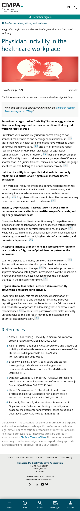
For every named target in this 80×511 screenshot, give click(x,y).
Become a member (24, 457)
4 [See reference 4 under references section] (53, 200)
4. (7, 377)
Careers (39, 457)
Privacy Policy (66, 457)
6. (7, 402)
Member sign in (40, 17)
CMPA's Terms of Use (33, 437)
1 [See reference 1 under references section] (69, 138)
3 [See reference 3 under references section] (45, 153)
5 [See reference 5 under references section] (70, 228)
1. (7, 337)
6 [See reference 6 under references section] (21, 310)
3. (7, 361)
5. (7, 390)
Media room (52, 457)
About (10, 457)
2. (7, 345)
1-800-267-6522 (47, 476)
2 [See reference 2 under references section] (35, 146)
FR (68, 7)
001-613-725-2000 (46, 479)
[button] (9, 504)
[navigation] (40, 505)
